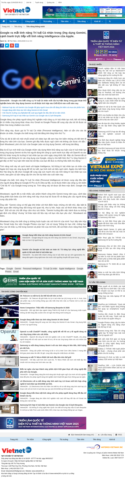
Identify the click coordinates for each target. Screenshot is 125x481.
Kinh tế (98, 21)
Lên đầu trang (106, 435)
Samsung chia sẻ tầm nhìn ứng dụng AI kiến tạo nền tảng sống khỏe (111, 248)
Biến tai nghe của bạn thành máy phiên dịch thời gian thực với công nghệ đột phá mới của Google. (53, 370)
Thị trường (48, 21)
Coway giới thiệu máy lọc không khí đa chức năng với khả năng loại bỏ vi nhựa (111, 206)
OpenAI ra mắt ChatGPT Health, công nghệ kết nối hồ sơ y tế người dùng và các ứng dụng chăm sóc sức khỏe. (53, 333)
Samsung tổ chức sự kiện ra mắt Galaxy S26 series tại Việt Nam (111, 358)
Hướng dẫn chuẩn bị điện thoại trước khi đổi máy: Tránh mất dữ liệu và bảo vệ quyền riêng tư (111, 316)
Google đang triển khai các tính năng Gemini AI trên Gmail (25, 110)
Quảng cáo (50, 2)
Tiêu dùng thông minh (99, 191)
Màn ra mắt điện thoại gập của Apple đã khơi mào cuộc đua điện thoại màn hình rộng (111, 223)
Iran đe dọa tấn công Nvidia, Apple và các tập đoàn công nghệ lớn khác (111, 125)
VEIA (60, 2)
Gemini (18, 269)
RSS (120, 435)
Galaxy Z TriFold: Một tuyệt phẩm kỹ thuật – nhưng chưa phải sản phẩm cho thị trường (111, 351)
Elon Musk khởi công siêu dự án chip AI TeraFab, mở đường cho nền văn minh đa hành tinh (111, 92)
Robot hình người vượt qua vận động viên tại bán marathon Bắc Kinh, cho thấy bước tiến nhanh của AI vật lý (111, 198)
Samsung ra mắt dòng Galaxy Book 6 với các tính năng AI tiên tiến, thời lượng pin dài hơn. (53, 346)
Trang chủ (6, 27)
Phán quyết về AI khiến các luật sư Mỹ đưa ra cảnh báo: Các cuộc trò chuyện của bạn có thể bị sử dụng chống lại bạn (111, 289)
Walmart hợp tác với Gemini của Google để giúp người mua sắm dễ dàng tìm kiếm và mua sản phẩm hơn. (43, 107)
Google (9, 269)
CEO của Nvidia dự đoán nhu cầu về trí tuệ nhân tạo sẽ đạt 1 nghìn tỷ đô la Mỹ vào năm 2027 (111, 117)
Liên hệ (28, 2)
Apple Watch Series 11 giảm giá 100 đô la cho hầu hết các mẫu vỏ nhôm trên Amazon (111, 231)
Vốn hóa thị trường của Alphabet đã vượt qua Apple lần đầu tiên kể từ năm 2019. (33, 113)
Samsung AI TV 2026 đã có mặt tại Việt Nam (111, 265)
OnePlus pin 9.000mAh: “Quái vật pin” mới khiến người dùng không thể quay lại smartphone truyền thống (111, 307)
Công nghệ (31, 21)
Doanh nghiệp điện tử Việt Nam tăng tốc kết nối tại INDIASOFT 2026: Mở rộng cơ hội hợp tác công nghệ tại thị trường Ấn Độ (111, 71)
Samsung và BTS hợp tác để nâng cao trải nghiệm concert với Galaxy (111, 134)
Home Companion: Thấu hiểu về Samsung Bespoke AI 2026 (45, 308)
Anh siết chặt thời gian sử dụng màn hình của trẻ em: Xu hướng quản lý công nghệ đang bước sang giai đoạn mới (111, 342)
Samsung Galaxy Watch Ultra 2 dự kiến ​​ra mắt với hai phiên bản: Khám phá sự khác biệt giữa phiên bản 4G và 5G (111, 257)
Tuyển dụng (39, 2)
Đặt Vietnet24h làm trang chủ (82, 435)
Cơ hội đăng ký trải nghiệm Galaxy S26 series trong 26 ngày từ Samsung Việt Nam (111, 215)
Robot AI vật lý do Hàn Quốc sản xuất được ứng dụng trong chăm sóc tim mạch (111, 109)
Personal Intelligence (32, 269)
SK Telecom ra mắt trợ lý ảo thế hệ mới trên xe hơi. (41, 296)
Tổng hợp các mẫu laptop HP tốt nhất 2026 (111, 297)
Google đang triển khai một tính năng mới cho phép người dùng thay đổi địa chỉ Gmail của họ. (53, 394)
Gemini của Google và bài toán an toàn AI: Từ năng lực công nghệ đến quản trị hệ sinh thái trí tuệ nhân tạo (53, 251)
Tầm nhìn (66, 21)
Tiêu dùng (82, 21)
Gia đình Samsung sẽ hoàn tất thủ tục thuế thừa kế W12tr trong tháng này (111, 150)
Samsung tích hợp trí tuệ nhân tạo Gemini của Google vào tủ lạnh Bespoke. (32, 116)
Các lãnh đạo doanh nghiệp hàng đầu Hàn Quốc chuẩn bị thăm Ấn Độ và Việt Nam (111, 142)
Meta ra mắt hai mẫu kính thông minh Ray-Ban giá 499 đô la (111, 273)
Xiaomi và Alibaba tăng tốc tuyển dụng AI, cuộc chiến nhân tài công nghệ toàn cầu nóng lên (111, 100)
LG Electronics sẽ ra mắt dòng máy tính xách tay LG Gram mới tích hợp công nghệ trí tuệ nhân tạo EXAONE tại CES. (53, 382)
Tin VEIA (14, 21)
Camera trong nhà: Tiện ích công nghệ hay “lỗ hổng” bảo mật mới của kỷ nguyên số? (111, 333)
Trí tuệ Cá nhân (50, 269)
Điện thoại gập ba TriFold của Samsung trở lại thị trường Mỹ (111, 239)
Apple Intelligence (67, 269)
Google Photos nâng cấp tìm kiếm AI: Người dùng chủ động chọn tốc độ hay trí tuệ (111, 324)
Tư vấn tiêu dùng (97, 282)
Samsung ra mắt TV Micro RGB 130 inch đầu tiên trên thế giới (45, 357)
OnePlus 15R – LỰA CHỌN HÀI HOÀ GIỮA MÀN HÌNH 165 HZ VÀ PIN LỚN (111, 367)
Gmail (15, 272)
